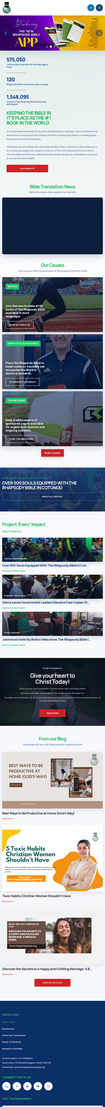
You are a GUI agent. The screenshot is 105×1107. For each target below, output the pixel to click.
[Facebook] (17, 1086)
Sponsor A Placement (22, 381)
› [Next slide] (99, 33)
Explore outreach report (14, 571)
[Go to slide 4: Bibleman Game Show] (58, 47)
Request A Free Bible (12, 1048)
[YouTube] (38, 1086)
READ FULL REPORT (52, 496)
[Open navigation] (99, 7)
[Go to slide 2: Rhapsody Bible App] (51, 47)
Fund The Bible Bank (21, 439)
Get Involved (8, 1022)
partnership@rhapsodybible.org (29, 1067)
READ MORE (53, 713)
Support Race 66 (19, 324)
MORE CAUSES (52, 453)
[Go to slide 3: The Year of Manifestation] (54, 47)
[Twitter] (27, 1086)
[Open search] (90, 7)
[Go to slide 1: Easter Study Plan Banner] (47, 47)
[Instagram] (48, 1086)
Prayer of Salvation (11, 1041)
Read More (9, 818)
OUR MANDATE (27, 168)
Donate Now (8, 1028)
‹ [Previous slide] (5, 33)
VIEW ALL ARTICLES (52, 982)
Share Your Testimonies (14, 1035)
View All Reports (11, 531)
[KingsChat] (6, 1086)
